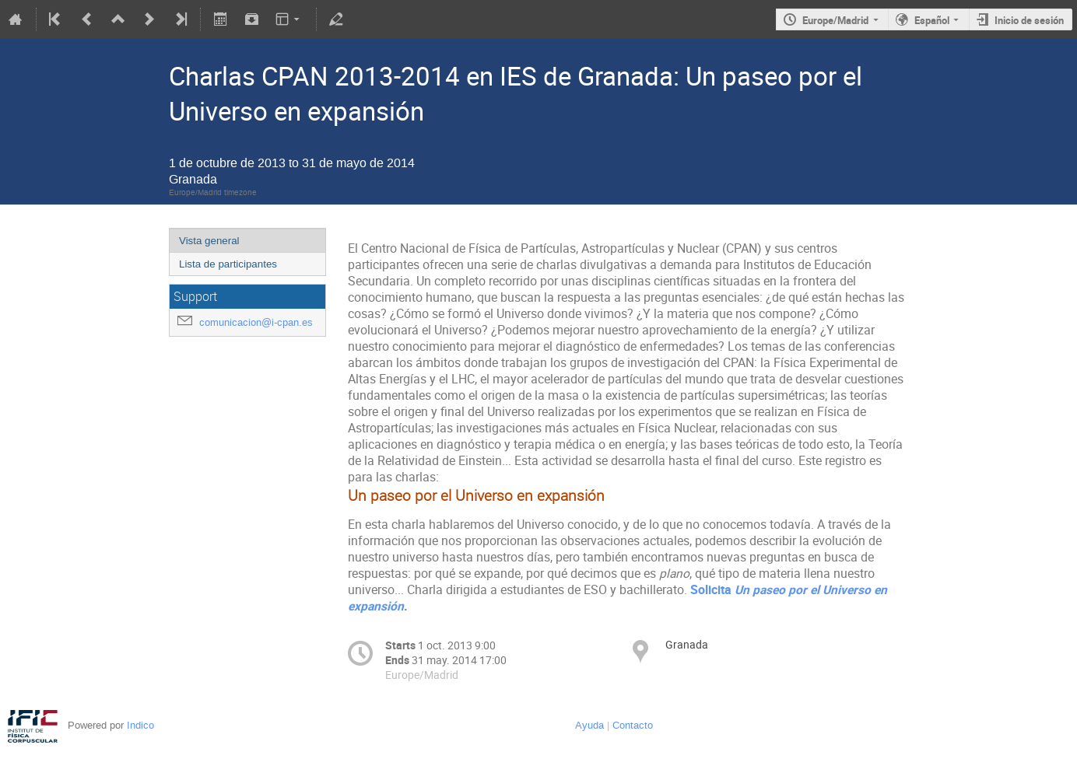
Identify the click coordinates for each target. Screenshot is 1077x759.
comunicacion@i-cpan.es (256, 322)
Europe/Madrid (835, 20)
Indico (140, 725)
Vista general (209, 241)
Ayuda (589, 725)
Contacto (632, 725)
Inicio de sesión (1029, 20)
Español (931, 20)
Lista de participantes (228, 264)
